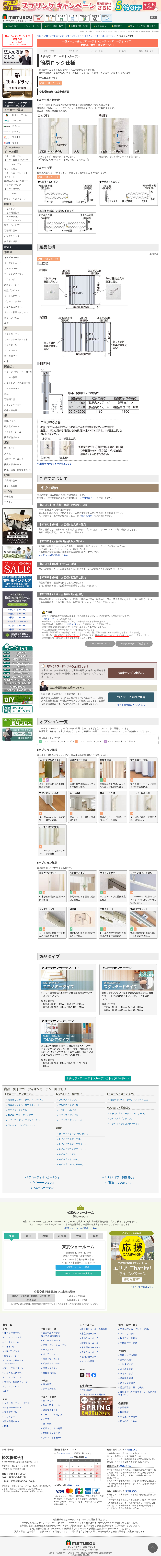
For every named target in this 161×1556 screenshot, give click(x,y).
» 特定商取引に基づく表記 (131, 1387)
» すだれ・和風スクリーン (15, 1382)
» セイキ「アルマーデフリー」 (72, 1144)
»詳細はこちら (125, 1466)
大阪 (78, 1236)
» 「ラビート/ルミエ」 (68, 1110)
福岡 (95, 1236)
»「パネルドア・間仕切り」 (118, 1177)
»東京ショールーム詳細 (78, 1267)
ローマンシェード (12, 263)
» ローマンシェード (11, 1377)
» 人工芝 (45, 1419)
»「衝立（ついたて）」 (119, 1182)
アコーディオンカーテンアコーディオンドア (17, 104)
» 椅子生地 (46, 1423)
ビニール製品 (10, 377)
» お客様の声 (86, 1390)
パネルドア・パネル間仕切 (17, 383)
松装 (39, 36)
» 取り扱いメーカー (127, 1416)
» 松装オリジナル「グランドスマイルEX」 (128, 1099)
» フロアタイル (9, 1412)
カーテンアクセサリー (15, 274)
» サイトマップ (125, 1373)
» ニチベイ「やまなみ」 (17, 1110)
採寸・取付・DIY (53, 26)
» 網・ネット (47, 1400)
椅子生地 (8, 496)
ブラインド (9, 279)
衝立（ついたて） (12, 225)
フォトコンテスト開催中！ (142, 26)
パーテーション (11, 388)
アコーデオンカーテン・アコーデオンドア (62, 36)
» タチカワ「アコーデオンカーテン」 (24, 1120)
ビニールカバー (11, 193)
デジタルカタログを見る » (134, 643)
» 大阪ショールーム (89, 1352)
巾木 (6, 361)
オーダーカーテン (12, 257)
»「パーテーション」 (42, 1182)
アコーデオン (49, 51)
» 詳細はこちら (73, 1485)
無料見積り (86, 516)
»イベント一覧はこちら (142, 1286)
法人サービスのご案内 (131, 697)
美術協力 (117, 26)
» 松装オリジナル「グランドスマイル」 (25, 1099)
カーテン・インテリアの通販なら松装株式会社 (80, 1549)
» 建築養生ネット (49, 1410)
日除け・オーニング (13, 459)
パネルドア (73, 51)
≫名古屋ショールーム (17, 621)
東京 (11, 1236)
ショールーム (31, 26)
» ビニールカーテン (50, 1340)
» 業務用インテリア (50, 1433)
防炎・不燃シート (12, 464)
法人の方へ (99, 26)
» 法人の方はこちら (127, 1421)
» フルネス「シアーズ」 (68, 1105)
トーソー (12, 120)
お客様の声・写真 (78, 26)
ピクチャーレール (12, 432)
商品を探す (11, 26)
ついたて (122, 51)
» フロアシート (9, 1416)
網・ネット (9, 448)
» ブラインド (8, 1346)
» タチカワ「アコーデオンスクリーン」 (127, 1113)
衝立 (6, 394)
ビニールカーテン (12, 164)
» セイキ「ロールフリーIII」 (70, 1164)
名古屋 (62, 1236)
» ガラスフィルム (10, 1386)
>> (86, 1457)
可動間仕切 (9, 399)
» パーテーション (49, 1354)
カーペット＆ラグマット (16, 339)
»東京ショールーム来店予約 (78, 1273)
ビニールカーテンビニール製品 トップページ (17, 158)
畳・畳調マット (11, 356)
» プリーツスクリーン (12, 1368)
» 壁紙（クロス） (49, 1368)
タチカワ (12, 131)
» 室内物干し (47, 1384)
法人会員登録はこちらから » (131, 705)
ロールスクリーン (12, 296)
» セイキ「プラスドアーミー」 (72, 1149)
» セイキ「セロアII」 (67, 1154)
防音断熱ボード (11, 437)
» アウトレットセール (51, 1437)
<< (71, 1457)
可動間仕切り (10, 230)
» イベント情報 (87, 1361)
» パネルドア (47, 1349)
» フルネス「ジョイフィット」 (21, 1125)
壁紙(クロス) (10, 421)
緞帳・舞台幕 (10, 410)
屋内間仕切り (10, 480)
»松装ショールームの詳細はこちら (80, 1228)
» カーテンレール (10, 1342)
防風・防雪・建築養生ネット (18, 470)
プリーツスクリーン (13, 301)
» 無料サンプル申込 (127, 1355)
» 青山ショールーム (89, 1338)
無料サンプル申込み (131, 672)
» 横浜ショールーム (89, 1343)
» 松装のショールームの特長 (93, 1329)
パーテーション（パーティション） (13, 218)
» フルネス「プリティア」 (120, 1118)
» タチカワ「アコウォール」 (70, 1120)
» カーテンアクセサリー (14, 1337)
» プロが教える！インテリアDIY (133, 1329)
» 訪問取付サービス (127, 1343)
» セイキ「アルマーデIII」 (69, 1139)
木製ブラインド (11, 285)
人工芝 (7, 453)
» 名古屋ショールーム (90, 1347)
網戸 (6, 323)
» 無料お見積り (125, 1359)
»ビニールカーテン (42, 1187)
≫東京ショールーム (17, 609)
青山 (28, 1236)
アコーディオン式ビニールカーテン (12, 187)
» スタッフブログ (126, 1382)
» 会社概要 (123, 1407)
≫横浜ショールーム (17, 617)
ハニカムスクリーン (13, 307)
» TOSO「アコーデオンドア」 (20, 1115)
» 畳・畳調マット (10, 1421)
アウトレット (10, 502)
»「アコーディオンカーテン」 (42, 1177)
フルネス (12, 137)
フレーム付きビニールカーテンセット (16, 171)
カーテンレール (11, 268)
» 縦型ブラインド (10, 1355)
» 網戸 (5, 1391)
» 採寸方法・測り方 (127, 1338)
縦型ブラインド (11, 290)
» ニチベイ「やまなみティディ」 (124, 1123)
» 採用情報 (123, 1412)
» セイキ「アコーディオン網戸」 (73, 1133)
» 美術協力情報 (125, 1378)
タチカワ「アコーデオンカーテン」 (100, 36)
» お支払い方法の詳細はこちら (53, 555)
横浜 (45, 1236)
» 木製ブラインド (10, 1351)
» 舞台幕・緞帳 (48, 1372)
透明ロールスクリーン (15, 199)
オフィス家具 (10, 486)
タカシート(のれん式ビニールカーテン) (17, 179)
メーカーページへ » (100, 643)
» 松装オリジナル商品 (51, 1428)
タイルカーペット (12, 334)
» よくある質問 (125, 1369)
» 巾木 (5, 1426)
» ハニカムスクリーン (12, 1372)
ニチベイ (12, 126)
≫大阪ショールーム (17, 625)
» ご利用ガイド (87, 498)
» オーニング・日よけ (51, 1414)
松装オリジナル (15, 115)
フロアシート (10, 350)
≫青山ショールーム (17, 613)
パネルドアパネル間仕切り (11, 210)
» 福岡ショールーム (89, 1356)
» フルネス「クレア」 (67, 1099)
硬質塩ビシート (11, 426)
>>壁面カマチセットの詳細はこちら (54, 463)
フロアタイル (10, 345)
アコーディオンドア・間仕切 (18, 372)
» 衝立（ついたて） (50, 1358)
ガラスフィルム (11, 318)
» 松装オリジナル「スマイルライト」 (24, 1105)
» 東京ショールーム (89, 1333)
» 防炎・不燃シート (50, 1405)
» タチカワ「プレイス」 (68, 1115)
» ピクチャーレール (50, 1363)
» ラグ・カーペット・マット (16, 1402)
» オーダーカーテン (11, 1332)
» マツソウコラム (126, 1333)
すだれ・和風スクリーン (16, 312)
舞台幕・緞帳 (10, 241)
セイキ (11, 142)
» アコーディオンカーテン (53, 1345)
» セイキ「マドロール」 (68, 1159)
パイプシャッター (12, 236)
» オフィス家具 (48, 1389)
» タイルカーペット (11, 1407)
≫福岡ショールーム (17, 629)
